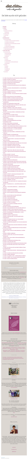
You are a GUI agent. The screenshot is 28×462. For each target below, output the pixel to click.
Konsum (20, 348)
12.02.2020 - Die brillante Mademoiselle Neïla (11, 141)
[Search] (14, 267)
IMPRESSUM (14, 451)
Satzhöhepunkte (8, 54)
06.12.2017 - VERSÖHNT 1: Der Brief (9, 179)
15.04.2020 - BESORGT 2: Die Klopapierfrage (10, 134)
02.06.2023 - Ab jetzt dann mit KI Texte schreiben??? (12, 96)
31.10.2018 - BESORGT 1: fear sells (9, 154)
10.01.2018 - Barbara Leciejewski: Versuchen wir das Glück (13, 178)
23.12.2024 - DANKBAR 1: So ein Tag (9, 92)
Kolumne (12, 344)
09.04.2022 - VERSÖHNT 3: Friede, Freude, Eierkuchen (12, 107)
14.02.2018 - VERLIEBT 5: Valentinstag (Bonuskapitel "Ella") (13, 173)
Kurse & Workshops (7, 39)
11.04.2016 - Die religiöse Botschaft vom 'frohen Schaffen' (13, 219)
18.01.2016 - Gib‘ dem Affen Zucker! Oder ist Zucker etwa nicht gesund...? (14, 245)
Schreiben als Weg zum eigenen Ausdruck (12, 40)
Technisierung (12, 351)
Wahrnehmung (18, 351)
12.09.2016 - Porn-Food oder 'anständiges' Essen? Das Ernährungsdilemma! (12, 204)
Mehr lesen (6, 57)
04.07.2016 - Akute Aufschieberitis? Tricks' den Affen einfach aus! (14, 207)
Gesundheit (9, 348)
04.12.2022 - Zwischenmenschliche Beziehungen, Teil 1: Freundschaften (12, 101)
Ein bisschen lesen (7, 51)
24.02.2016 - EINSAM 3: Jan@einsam (9, 233)
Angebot (5, 29)
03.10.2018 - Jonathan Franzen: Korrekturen (10, 155)
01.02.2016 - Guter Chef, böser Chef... (9, 241)
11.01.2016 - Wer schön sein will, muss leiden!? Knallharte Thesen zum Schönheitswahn (14, 248)
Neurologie (13, 350)
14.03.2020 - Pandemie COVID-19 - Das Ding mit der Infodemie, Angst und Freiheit (14, 139)
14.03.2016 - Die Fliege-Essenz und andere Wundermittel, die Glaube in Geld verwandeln (15, 225)
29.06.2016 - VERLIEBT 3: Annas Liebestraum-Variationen (13, 209)
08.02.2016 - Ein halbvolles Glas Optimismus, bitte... (12, 240)
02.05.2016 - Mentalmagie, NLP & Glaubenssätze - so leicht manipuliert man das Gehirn (13, 213)
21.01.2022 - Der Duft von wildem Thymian (10, 114)
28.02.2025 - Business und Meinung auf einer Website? (12, 90)
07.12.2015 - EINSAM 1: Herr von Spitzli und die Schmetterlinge (14, 257)
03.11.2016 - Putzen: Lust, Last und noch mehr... (11, 200)
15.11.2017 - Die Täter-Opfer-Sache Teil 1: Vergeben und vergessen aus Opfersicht (14, 182)
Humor (13, 348)
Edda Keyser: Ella (14, 376)
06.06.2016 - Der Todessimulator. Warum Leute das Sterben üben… (14, 210)
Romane (6, 67)
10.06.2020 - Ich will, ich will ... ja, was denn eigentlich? (12, 128)
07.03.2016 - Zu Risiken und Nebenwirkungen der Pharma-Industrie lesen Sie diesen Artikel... (14, 228)
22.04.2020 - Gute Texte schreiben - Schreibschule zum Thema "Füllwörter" (14, 132)
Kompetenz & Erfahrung (8, 30)
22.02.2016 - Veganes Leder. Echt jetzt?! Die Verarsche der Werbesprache (13, 235)
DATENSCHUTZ (14, 449)
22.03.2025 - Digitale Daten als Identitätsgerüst (11, 82)
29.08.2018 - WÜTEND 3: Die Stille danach (10, 159)
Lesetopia (24, 342)
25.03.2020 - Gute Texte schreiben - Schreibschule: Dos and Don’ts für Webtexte (14, 136)
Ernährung (19, 347)
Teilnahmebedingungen (8, 49)
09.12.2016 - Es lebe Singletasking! (9, 197)
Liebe (17, 349)
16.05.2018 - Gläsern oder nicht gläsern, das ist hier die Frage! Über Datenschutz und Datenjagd (14, 163)
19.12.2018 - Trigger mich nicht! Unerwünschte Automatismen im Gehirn (14, 152)
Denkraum (7, 56)
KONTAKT (14, 447)
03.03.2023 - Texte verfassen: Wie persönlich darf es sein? (13, 99)
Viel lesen (5, 64)
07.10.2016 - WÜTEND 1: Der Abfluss (9, 202)
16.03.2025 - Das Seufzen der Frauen (9, 83)
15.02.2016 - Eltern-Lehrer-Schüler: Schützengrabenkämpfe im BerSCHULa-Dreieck (14, 238)
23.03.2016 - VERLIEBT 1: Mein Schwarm (10, 220)
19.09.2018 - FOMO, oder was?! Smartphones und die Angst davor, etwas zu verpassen (14, 158)
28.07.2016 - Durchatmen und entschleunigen (11, 206)
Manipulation (5, 350)
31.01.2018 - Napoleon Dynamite (8, 175)
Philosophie (18, 350)
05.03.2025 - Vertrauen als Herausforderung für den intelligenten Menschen (14, 86)
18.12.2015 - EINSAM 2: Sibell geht (9, 254)
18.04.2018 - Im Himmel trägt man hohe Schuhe (11, 165)
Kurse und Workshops (16, 332)
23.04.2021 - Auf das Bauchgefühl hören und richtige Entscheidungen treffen (12, 121)
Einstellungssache (14, 347)
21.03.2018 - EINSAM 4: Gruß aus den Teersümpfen (12, 168)
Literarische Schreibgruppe (9, 46)
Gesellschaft (5, 348)
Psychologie (22, 350)
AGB (5, 36)
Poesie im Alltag (8, 44)
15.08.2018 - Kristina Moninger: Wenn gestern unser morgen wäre (14, 161)
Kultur (24, 348)
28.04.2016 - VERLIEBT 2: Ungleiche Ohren (10, 214)
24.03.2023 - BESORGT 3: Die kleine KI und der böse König (13, 97)
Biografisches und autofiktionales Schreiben (12, 43)
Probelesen (7, 70)
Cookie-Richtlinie (3, 457)
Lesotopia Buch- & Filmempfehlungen (11, 61)
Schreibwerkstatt (6, 37)
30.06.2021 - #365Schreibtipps (8, 118)
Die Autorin (6, 71)
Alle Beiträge (7, 63)
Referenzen (7, 32)
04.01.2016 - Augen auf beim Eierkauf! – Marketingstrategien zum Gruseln (14, 251)
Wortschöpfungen (8, 53)
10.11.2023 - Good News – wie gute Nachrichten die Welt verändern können (15, 94)
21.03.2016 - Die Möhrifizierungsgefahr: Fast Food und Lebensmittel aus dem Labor (15, 222)
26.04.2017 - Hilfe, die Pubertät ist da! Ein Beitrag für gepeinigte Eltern (14, 193)
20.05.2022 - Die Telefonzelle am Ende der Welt (11, 103)
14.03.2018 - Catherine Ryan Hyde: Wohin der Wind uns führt (13, 169)
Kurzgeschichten (8, 60)
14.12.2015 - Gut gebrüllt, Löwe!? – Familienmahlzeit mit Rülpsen (14, 255)
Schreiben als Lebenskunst (9, 42)
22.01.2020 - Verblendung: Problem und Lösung (11, 144)
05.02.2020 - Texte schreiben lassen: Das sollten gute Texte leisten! (15, 142)
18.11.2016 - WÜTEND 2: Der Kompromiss (10, 199)
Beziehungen (8, 347)
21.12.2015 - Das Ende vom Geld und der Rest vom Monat (13, 252)
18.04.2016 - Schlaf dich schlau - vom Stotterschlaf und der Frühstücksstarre (13, 217)
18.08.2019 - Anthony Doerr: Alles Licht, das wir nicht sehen (13, 149)
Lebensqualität (12, 349)
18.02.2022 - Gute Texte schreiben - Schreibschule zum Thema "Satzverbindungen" (14, 112)
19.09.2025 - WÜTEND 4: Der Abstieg (9, 79)
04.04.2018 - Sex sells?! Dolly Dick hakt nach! (10, 166)
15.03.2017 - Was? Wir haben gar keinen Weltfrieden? (12, 195)
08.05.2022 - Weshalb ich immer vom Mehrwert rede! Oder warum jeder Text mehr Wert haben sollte (14, 105)
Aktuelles (4, 26)
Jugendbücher (7, 68)
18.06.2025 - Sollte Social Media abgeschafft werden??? (12, 80)
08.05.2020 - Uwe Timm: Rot (8, 130)
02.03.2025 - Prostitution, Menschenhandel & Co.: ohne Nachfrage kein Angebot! (14, 88)
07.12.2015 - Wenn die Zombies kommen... (10, 258)
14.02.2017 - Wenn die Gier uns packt (9, 196)
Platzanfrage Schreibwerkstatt (9, 47)
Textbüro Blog (6, 33)
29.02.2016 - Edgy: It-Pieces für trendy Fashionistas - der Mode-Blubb (14, 231)
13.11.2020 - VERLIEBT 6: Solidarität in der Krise (11, 124)
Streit (8, 351)
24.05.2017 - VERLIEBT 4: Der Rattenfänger (10, 190)
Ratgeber (6, 66)
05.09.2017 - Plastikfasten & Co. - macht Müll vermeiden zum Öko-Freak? (14, 184)
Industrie (16, 348)
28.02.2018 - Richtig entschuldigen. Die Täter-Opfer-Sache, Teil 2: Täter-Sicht (14, 172)
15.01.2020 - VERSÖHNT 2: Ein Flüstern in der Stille (11, 145)
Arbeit (4, 347)
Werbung (23, 351)
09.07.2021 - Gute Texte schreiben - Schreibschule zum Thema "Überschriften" (14, 117)
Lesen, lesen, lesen (6, 50)
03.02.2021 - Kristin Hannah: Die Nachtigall (10, 123)
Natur (9, 350)
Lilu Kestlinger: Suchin (14, 398)
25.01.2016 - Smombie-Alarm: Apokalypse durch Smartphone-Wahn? (15, 243)
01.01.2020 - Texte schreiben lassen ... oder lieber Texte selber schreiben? (14, 148)
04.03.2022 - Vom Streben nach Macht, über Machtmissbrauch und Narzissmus (14, 110)
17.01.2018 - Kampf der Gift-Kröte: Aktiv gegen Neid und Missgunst (15, 176)
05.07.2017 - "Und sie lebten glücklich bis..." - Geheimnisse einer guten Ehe (14, 187)
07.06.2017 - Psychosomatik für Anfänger (10, 189)
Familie (23, 347)
